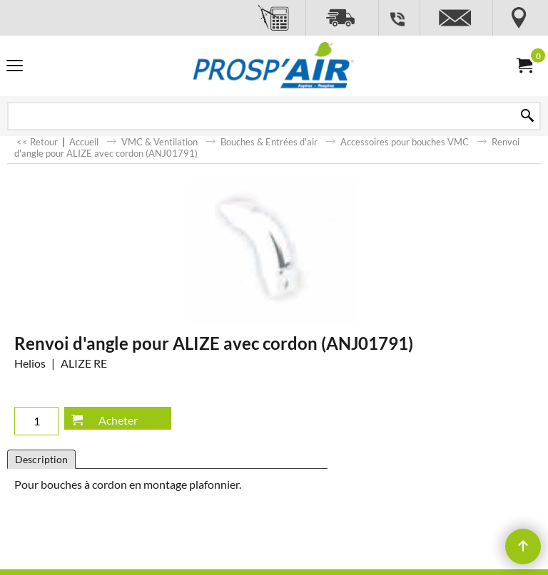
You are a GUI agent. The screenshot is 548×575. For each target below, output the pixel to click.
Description (41, 459)
